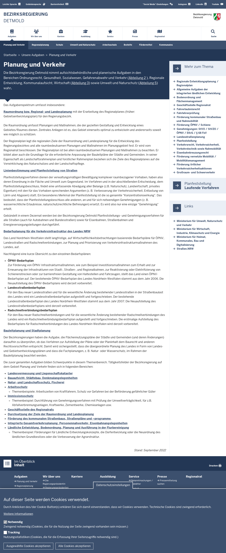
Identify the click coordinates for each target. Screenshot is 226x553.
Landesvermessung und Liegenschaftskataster (40, 373)
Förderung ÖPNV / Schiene (193, 125)
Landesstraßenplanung (191, 137)
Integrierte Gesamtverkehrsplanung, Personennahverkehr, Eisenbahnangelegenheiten (67, 423)
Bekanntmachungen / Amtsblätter (141, 482)
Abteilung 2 (137, 78)
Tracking (14, 532)
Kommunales (166, 44)
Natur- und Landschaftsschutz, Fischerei (36, 382)
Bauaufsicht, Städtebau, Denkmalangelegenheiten (43, 378)
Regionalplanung (40, 44)
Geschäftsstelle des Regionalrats (31, 409)
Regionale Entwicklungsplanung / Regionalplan (197, 83)
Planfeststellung (187, 140)
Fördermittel (145, 44)
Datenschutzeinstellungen (113, 485)
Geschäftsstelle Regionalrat (194, 105)
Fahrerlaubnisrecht (188, 109)
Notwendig (15, 522)
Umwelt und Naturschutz (82, 44)
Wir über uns (51, 476)
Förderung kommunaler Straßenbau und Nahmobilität (199, 119)
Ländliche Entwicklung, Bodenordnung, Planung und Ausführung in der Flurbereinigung (68, 428)
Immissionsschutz (20, 396)
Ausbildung (108, 476)
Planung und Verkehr (14, 44)
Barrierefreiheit (59, 4)
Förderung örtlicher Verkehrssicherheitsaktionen (194, 166)
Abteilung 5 (148, 83)
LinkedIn (201, 4)
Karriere (77, 476)
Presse (162, 476)
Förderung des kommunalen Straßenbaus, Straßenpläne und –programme (59, 418)
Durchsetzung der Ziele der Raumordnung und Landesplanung (51, 414)
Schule (59, 44)
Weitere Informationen (18, 514)
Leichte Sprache (11, 4)
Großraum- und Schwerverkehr (196, 172)
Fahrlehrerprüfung (188, 113)
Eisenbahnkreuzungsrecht (193, 152)
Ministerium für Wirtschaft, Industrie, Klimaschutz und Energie (198, 230)
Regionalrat (194, 476)
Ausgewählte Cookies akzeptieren (28, 546)
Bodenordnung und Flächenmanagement (189, 99)
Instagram (184, 4)
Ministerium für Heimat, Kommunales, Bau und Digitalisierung (191, 240)
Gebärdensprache (35, 4)
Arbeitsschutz (109, 44)
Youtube (217, 4)
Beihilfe (128, 44)
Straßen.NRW (185, 248)
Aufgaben (20, 476)
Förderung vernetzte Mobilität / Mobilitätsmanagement (196, 158)
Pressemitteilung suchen (167, 482)
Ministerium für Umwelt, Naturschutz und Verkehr (199, 223)
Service (134, 476)
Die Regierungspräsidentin (54, 482)
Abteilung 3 (80, 83)
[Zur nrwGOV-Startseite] (26, 17)
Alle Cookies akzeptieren (74, 546)
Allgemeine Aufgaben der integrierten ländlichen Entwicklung (199, 91)
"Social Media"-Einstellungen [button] (158, 4)
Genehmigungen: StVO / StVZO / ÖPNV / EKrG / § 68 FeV (197, 130)
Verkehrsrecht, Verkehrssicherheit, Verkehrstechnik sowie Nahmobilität (199, 146)
